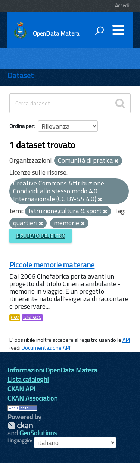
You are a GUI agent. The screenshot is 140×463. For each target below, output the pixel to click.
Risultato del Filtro (40, 236)
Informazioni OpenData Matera (52, 370)
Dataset (20, 75)
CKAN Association (32, 398)
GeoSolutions (38, 433)
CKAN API (21, 389)
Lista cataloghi (28, 379)
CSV (15, 317)
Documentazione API (46, 348)
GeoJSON (32, 317)
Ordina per (21, 126)
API (126, 340)
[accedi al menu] (118, 30)
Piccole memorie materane (51, 264)
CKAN (20, 425)
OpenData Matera (56, 33)
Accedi (122, 5)
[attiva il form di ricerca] (99, 31)
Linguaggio (19, 440)
